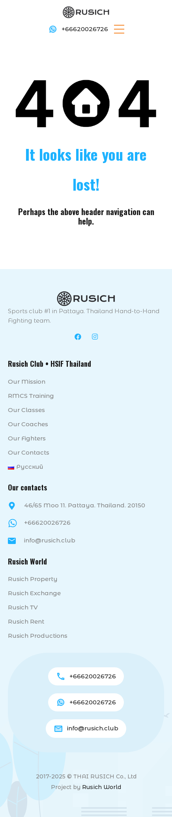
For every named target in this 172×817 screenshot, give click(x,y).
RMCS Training (31, 396)
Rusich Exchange (34, 594)
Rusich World (101, 787)
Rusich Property (33, 579)
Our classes (26, 410)
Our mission (26, 382)
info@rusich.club (49, 541)
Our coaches (28, 425)
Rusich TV (23, 608)
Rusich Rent (26, 622)
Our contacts (28, 453)
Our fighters (27, 439)
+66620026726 (85, 29)
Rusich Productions (37, 636)
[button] (119, 29)
